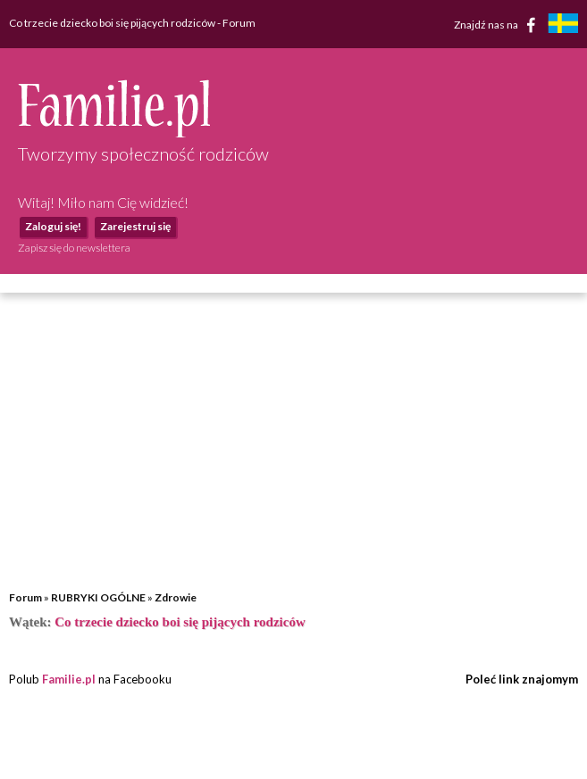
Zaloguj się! (53, 226)
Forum (25, 597)
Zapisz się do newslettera (74, 247)
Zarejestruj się (135, 226)
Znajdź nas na (498, 25)
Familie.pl (69, 679)
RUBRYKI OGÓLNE (98, 597)
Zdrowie (176, 597)
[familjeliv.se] (563, 25)
